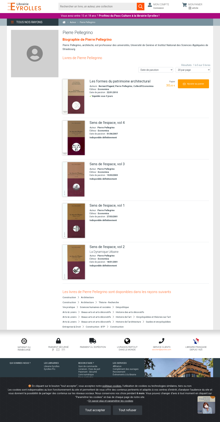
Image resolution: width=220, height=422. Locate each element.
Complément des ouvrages (126, 369)
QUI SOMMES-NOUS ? (20, 363)
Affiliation (117, 366)
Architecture (87, 297)
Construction (117, 326)
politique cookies (111, 386)
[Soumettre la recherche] (140, 6)
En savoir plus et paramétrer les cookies (111, 401)
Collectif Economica (143, 86)
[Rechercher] (97, 6)
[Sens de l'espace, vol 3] (75, 179)
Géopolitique (122, 307)
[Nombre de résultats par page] (193, 69)
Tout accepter (95, 410)
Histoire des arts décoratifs (130, 312)
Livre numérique (86, 374)
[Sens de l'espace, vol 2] (75, 262)
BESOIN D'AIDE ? (86, 363)
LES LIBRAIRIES (51, 363)
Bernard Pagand (106, 86)
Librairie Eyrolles (51, 366)
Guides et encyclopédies (158, 321)
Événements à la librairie (124, 374)
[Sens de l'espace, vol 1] (75, 221)
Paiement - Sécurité (87, 372)
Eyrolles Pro (49, 369)
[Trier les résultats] (155, 69)
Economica (103, 89)
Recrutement (119, 372)
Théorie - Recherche (109, 302)
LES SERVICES (120, 363)
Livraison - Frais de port (89, 369)
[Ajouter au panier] (193, 83)
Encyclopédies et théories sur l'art (153, 317)
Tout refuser (127, 410)
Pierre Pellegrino (123, 86)
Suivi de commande (87, 366)
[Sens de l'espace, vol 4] (75, 138)
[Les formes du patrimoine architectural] (75, 96)
